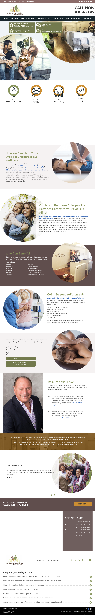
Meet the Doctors (27, 18)
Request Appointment (10, 1)
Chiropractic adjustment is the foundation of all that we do (67, 298)
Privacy (70, 611)
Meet (13, 94)
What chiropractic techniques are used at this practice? (23, 585)
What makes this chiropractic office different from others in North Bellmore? (32, 581)
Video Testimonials (73, 18)
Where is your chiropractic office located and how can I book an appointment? (32, 602)
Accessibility (76, 611)
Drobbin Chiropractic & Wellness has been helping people (25, 166)
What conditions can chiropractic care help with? (21, 589)
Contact (81, 94)
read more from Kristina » (63, 418)
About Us (14, 18)
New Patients (58, 18)
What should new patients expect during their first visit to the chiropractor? (31, 576)
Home (6, 18)
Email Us (21, 1)
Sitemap (90, 611)
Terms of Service (83, 611)
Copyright (63, 611)
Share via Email (91, 609)
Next (54, 495)
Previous (52, 495)
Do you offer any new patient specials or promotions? (23, 593)
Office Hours (30, 1)
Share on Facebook (89, 609)
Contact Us (87, 18)
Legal (67, 611)
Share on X (87, 609)
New (58, 94)
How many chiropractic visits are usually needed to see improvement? (29, 598)
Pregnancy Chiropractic (20, 358)
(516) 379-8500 (9, 612)
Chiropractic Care (43, 18)
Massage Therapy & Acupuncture (21, 364)
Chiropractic (36, 94)
